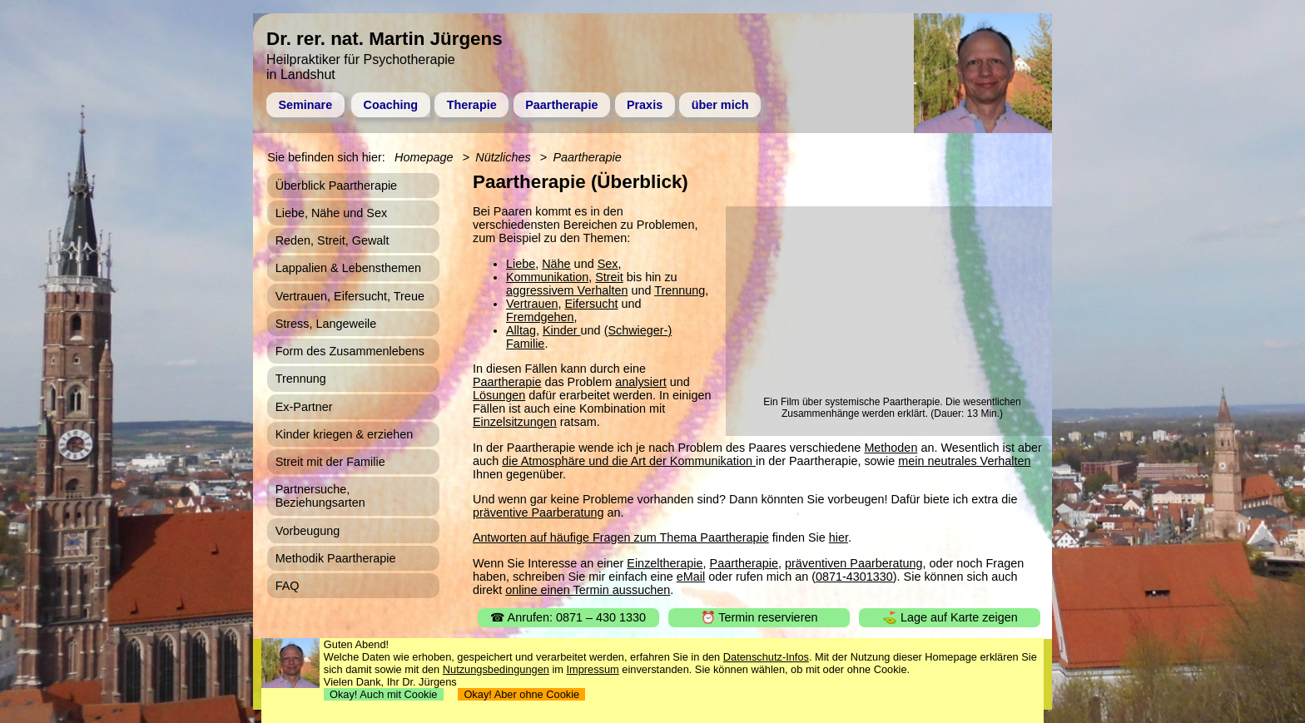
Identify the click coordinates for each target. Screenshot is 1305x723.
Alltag (521, 330)
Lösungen (499, 395)
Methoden (890, 447)
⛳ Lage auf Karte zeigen (950, 617)
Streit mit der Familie (330, 461)
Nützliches (502, 157)
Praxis (644, 104)
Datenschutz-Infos (766, 657)
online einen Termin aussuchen (587, 590)
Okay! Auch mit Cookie (384, 694)
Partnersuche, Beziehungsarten (320, 496)
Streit (609, 277)
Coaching (391, 104)
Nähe (556, 263)
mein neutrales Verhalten (964, 461)
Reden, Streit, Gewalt (332, 240)
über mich (720, 104)
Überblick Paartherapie (336, 185)
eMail (691, 576)
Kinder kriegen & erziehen (344, 434)
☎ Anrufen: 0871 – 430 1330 (568, 617)
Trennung (679, 290)
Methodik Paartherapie (335, 558)
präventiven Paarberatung (854, 563)
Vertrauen (532, 303)
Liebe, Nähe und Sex (331, 213)
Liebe (520, 263)
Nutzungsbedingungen (496, 669)
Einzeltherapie (664, 563)
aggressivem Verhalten (567, 290)
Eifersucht (591, 303)
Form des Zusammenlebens (349, 351)
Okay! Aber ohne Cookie (521, 694)
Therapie (472, 104)
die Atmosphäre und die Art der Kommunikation (629, 461)
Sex (608, 263)
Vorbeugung (307, 530)
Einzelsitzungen (515, 421)
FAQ (287, 585)
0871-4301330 (854, 576)
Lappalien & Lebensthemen (348, 268)
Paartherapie (561, 104)
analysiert (641, 382)
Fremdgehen (540, 317)
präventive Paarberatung (538, 512)
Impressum (593, 669)
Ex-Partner (304, 406)
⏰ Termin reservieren (759, 617)
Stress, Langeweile (326, 323)
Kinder (562, 330)
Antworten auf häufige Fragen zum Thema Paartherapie (621, 537)
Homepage (423, 157)
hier (838, 537)
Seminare (305, 104)
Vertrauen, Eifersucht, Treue (349, 296)
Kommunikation (547, 277)
